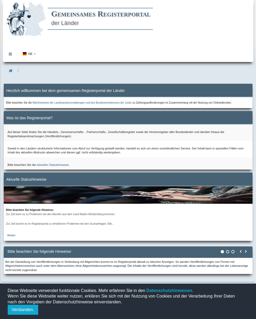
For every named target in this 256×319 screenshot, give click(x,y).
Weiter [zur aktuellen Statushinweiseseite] (11, 235)
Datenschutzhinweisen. (169, 290)
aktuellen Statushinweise (53, 164)
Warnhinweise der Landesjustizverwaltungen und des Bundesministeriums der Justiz (82, 102)
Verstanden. (23, 309)
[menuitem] (12, 54)
